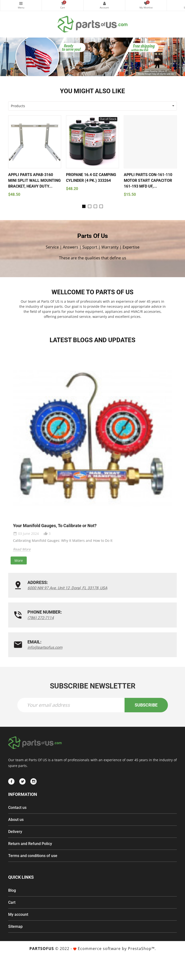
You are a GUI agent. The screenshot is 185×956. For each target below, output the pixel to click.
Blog (12, 890)
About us (16, 819)
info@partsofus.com (44, 647)
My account (18, 914)
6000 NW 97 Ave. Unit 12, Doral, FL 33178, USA (67, 588)
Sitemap (15, 926)
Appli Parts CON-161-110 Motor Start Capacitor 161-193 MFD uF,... (148, 180)
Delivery (15, 831)
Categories (21, 3)
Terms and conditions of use (32, 855)
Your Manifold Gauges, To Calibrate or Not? (55, 525)
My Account (104, 3)
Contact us (17, 807)
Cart (11, 902)
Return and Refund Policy (30, 843)
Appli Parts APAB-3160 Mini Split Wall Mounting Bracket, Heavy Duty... (34, 180)
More (18, 560)
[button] (84, 206)
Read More (22, 549)
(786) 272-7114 (40, 618)
